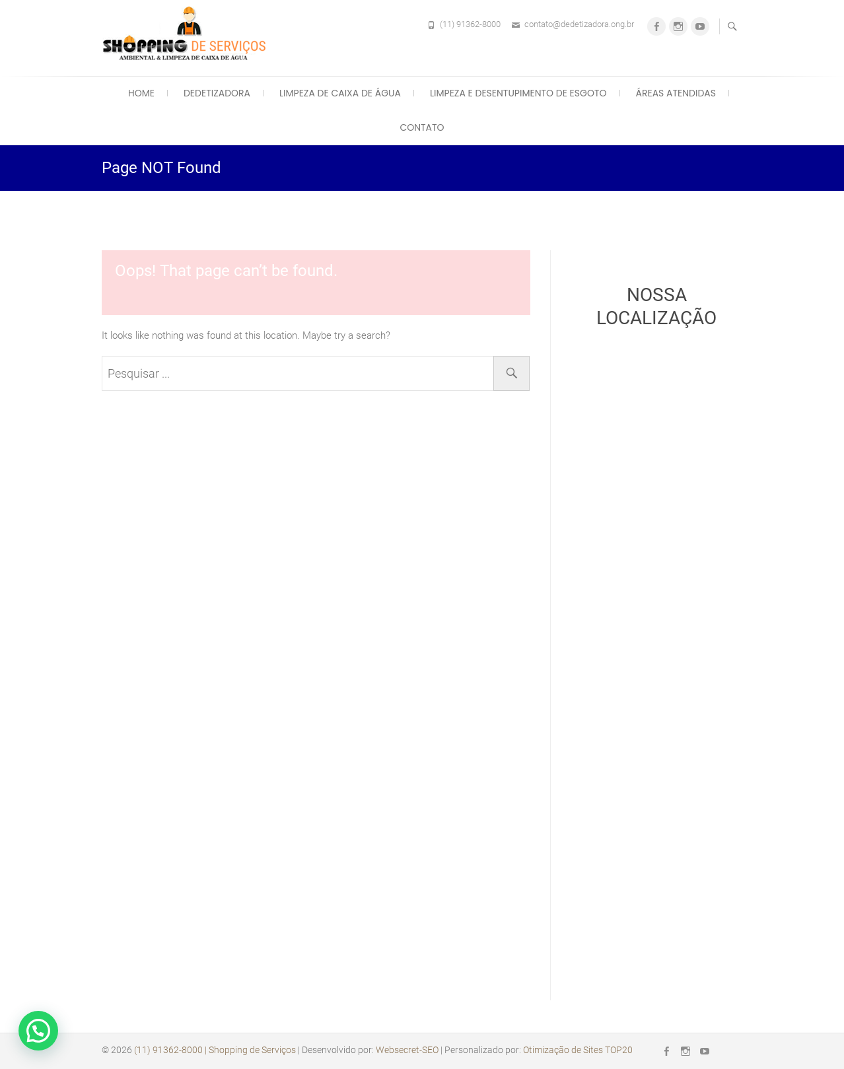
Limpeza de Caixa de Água (340, 93)
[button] (38, 1031)
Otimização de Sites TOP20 (578, 1050)
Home (141, 93)
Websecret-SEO (407, 1050)
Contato (422, 127)
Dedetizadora (217, 93)
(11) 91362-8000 (470, 24)
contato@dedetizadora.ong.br (579, 24)
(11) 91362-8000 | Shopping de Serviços (215, 1050)
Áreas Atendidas (676, 93)
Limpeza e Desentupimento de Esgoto (518, 93)
